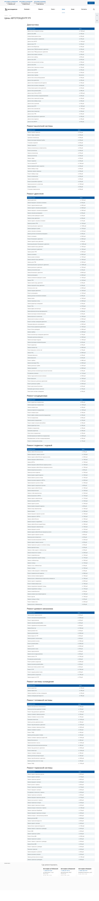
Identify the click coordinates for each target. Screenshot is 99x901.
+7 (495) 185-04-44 (40, 4)
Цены (63, 9)
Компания (27, 9)
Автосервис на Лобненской (50, 868)
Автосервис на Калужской (68, 868)
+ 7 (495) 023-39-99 (11, 4)
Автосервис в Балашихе (84, 868)
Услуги (53, 9)
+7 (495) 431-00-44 (26, 4)
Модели (41, 9)
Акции (72, 9)
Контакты (84, 9)
